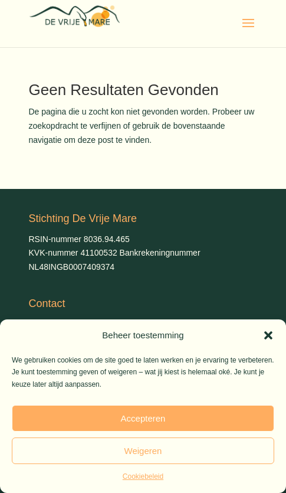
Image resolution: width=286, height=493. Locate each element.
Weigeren (143, 451)
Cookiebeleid (143, 476)
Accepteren (143, 418)
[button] (268, 335)
